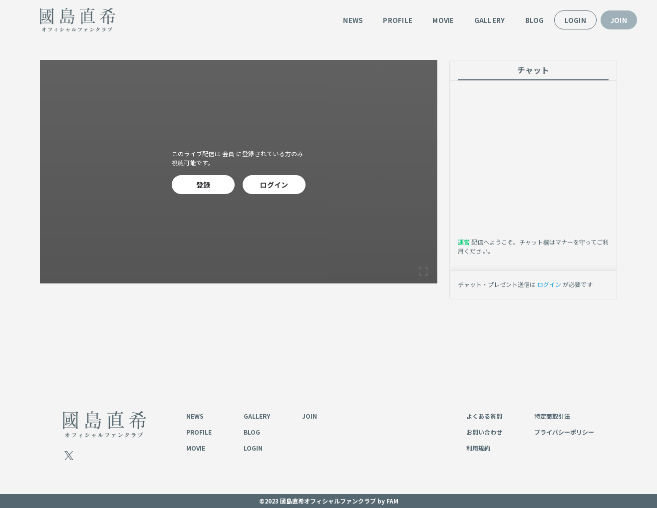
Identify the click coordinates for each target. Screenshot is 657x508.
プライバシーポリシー (564, 432)
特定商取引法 (552, 416)
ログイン (274, 185)
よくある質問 (484, 416)
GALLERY (489, 20)
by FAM (387, 501)
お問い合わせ (484, 432)
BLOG (534, 20)
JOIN (619, 20)
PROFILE (397, 20)
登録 (203, 185)
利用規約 (478, 448)
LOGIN (575, 20)
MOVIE (443, 20)
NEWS (353, 20)
